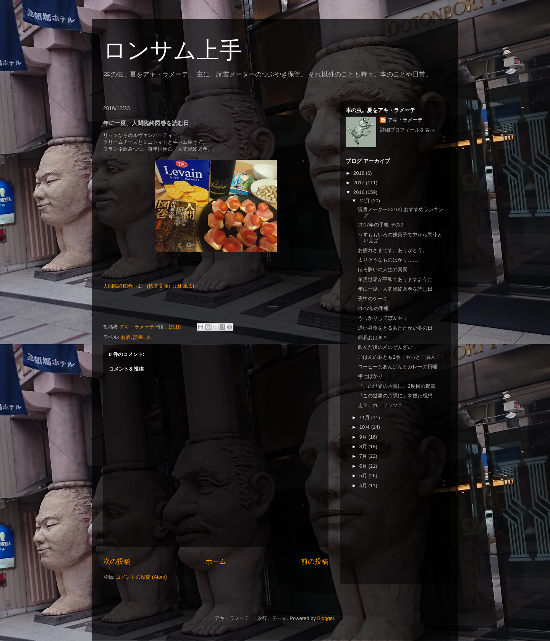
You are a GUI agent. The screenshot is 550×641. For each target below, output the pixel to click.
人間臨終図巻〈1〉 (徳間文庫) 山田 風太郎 (150, 286)
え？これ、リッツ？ (380, 405)
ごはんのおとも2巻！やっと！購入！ (399, 357)
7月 (364, 456)
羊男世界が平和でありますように (395, 279)
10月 (365, 427)
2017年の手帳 (373, 308)
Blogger (325, 618)
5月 (364, 475)
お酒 (126, 337)
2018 (359, 173)
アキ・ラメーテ (405, 120)
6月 (364, 466)
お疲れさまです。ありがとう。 (392, 250)
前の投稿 (314, 561)
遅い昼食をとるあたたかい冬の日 (395, 328)
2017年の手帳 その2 (380, 225)
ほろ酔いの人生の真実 (383, 269)
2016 (359, 192)
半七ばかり (370, 376)
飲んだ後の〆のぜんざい (385, 347)
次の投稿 (117, 561)
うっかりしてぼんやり (383, 318)
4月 (364, 485)
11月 (365, 417)
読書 (138, 337)
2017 (359, 182)
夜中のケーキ (373, 298)
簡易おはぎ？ (373, 337)
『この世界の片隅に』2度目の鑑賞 (396, 386)
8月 (364, 446)
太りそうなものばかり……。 (390, 260)
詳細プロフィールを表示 (407, 130)
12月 (365, 200)
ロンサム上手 (172, 50)
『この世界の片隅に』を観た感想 (395, 396)
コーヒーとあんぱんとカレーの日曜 (397, 366)
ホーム (215, 561)
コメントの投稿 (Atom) (141, 577)
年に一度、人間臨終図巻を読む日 (395, 289)
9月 (364, 437)
